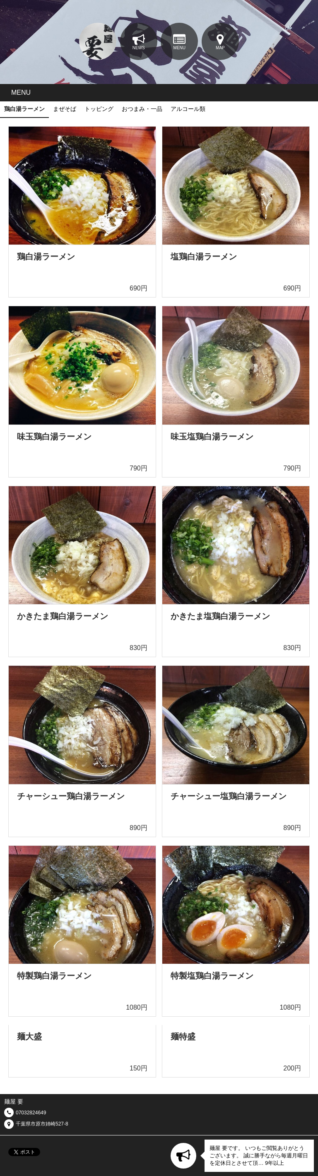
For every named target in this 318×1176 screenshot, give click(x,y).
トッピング (98, 109)
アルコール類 (188, 109)
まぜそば (64, 109)
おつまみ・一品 (142, 109)
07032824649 (31, 1113)
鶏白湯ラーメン (24, 109)
